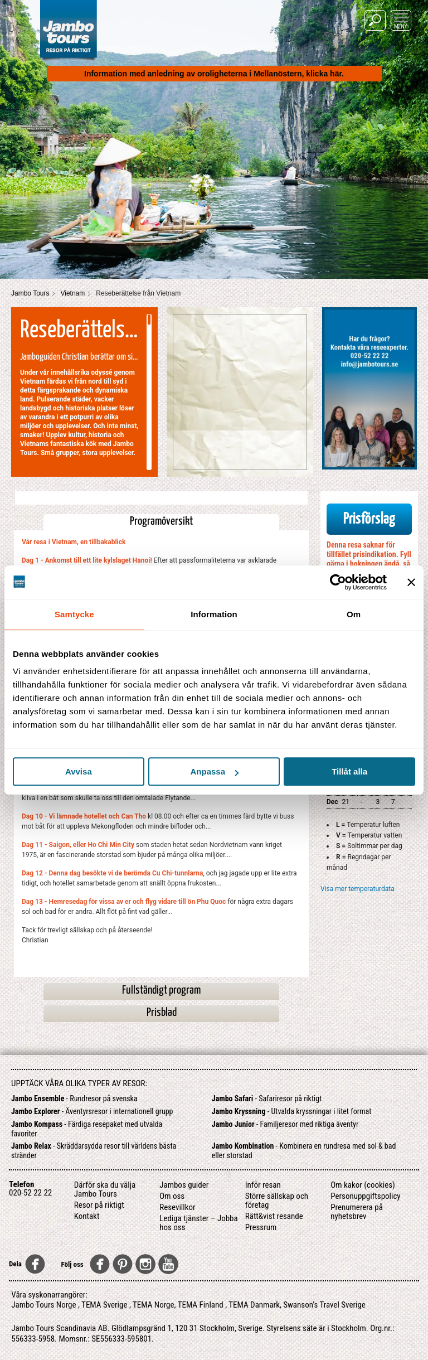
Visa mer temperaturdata (357, 889)
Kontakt (87, 1216)
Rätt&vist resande (274, 1216)
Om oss (171, 1196)
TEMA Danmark (254, 1305)
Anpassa (214, 771)
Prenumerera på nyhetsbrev (356, 1211)
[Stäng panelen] (411, 582)
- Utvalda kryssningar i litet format (292, 1111)
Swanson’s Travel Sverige (324, 1305)
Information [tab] (214, 614)
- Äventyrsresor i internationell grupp (92, 1111)
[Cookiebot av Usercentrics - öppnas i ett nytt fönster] (338, 582)
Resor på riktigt (99, 1205)
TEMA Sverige (104, 1305)
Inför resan (263, 1185)
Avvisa (78, 771)
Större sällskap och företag (276, 1200)
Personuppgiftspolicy (365, 1196)
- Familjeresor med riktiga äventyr (285, 1124)
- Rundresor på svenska (74, 1098)
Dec (332, 802)
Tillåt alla (349, 771)
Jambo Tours (30, 293)
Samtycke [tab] (74, 614)
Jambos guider (183, 1185)
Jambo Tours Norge (43, 1305)
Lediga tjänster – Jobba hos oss (198, 1222)
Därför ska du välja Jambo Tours (105, 1189)
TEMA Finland (200, 1305)
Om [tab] (354, 614)
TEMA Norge (153, 1305)
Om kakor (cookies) (362, 1185)
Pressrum (261, 1227)
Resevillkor (177, 1207)
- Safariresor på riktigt (267, 1098)
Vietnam (72, 293)
